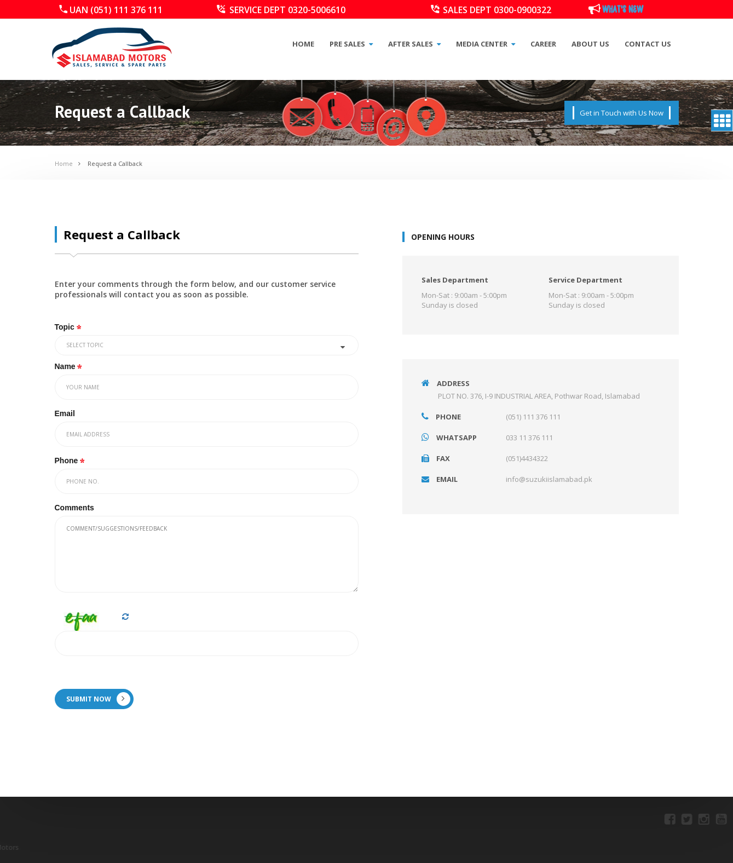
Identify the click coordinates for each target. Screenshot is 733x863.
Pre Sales (351, 44)
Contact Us (648, 44)
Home (303, 44)
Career (543, 44)
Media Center (485, 44)
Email (65, 413)
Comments (74, 507)
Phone (70, 460)
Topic (69, 327)
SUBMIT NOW (98, 699)
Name (69, 366)
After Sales (414, 44)
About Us (590, 44)
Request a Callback (115, 163)
